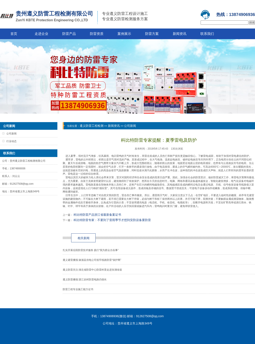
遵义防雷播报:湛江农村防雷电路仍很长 (85, 279)
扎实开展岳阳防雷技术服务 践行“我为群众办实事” (91, 250)
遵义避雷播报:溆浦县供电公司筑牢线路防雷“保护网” (92, 259)
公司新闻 (130, 125)
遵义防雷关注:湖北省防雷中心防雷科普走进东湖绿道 (92, 269)
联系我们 (207, 34)
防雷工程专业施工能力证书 (78, 289)
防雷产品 (69, 34)
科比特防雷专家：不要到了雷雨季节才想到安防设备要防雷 (112, 220)
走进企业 (41, 34)
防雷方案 (152, 34)
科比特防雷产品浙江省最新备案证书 (97, 214)
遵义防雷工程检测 (91, 125)
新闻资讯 (179, 34)
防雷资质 (96, 34)
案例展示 (124, 34)
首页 (13, 34)
